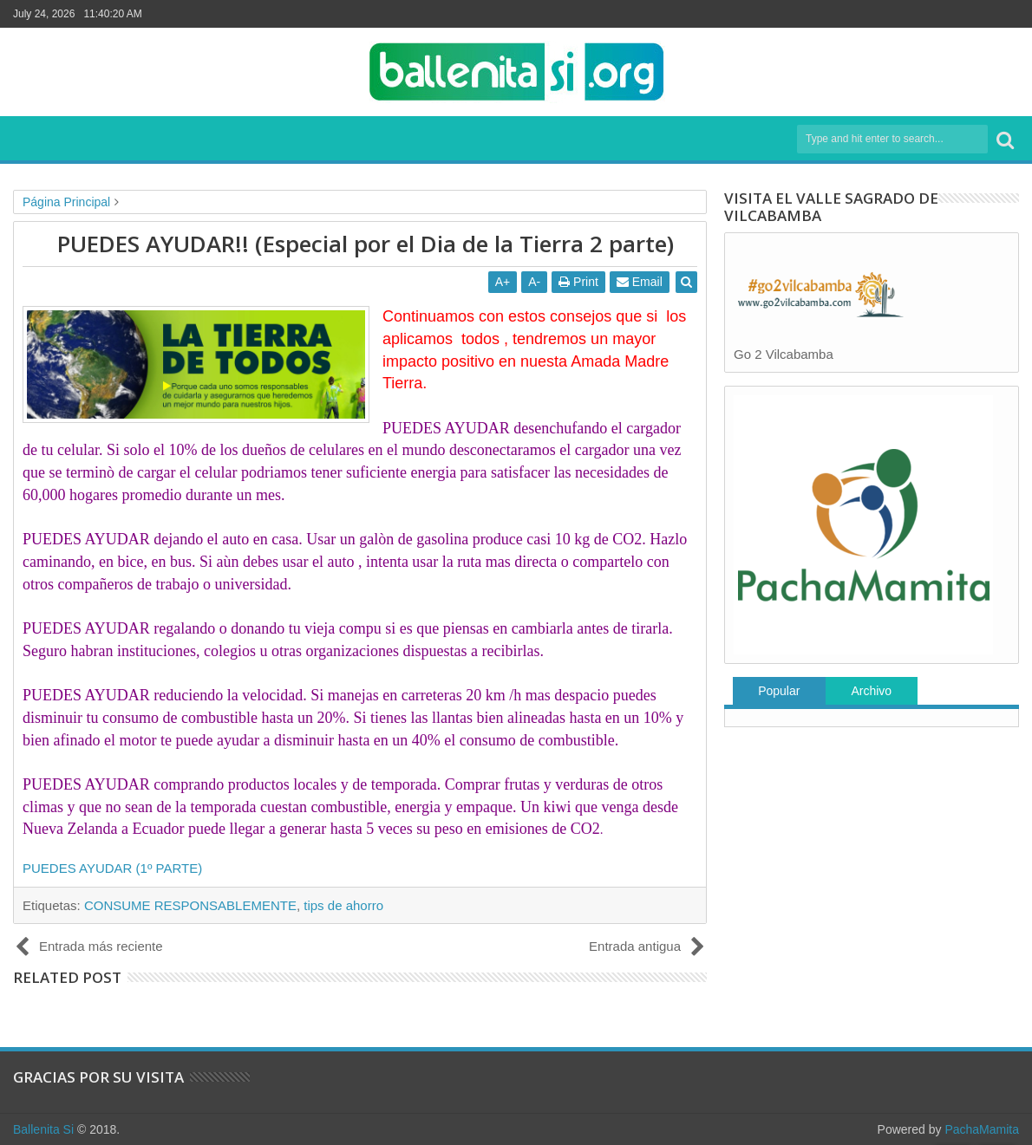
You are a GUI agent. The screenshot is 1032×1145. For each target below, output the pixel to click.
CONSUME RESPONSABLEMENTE (190, 905)
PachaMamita (981, 1129)
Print (578, 282)
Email (640, 282)
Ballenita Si (43, 1129)
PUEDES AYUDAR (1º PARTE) (112, 868)
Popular (779, 691)
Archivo (871, 691)
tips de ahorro (343, 905)
